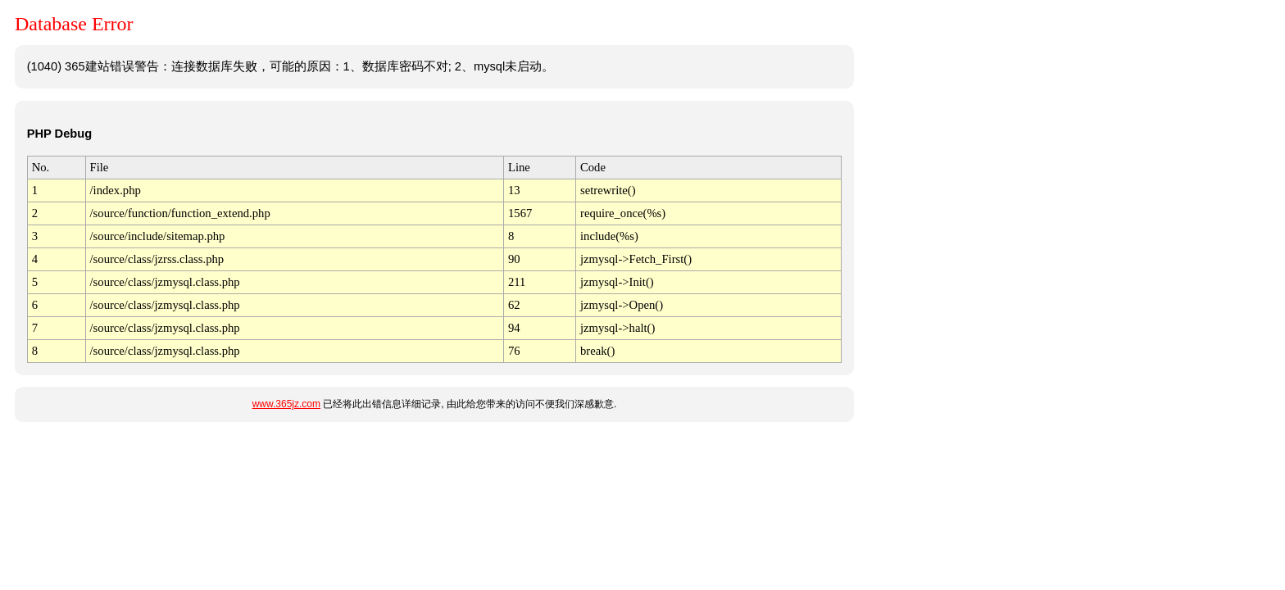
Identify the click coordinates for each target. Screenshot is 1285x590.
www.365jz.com (286, 404)
